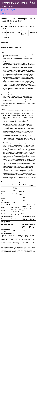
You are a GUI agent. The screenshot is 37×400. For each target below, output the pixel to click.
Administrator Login (5, 13)
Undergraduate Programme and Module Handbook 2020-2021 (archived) (16, 15)
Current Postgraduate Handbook (7, 10)
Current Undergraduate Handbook (8, 9)
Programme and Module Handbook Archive (10, 12)
